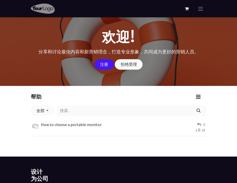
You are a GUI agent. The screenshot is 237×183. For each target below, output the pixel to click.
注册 (104, 64)
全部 (40, 110)
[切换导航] (200, 9)
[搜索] (198, 110)
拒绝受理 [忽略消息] (129, 64)
